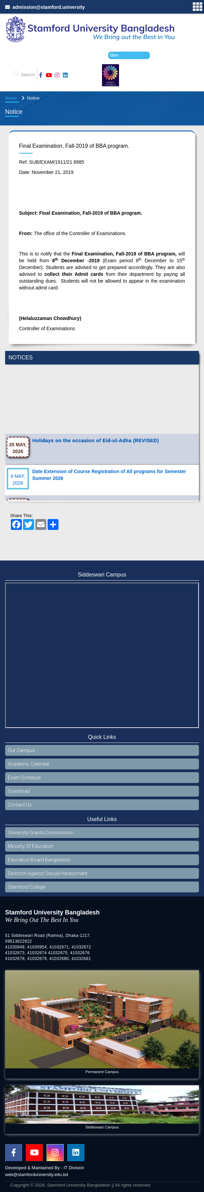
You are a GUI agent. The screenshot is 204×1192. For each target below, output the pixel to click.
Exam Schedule (24, 777)
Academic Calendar (29, 764)
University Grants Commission (40, 832)
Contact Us (20, 804)
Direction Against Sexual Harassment (47, 873)
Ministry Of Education (31, 846)
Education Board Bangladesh (39, 859)
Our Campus (21, 750)
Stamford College (26, 887)
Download (19, 791)
